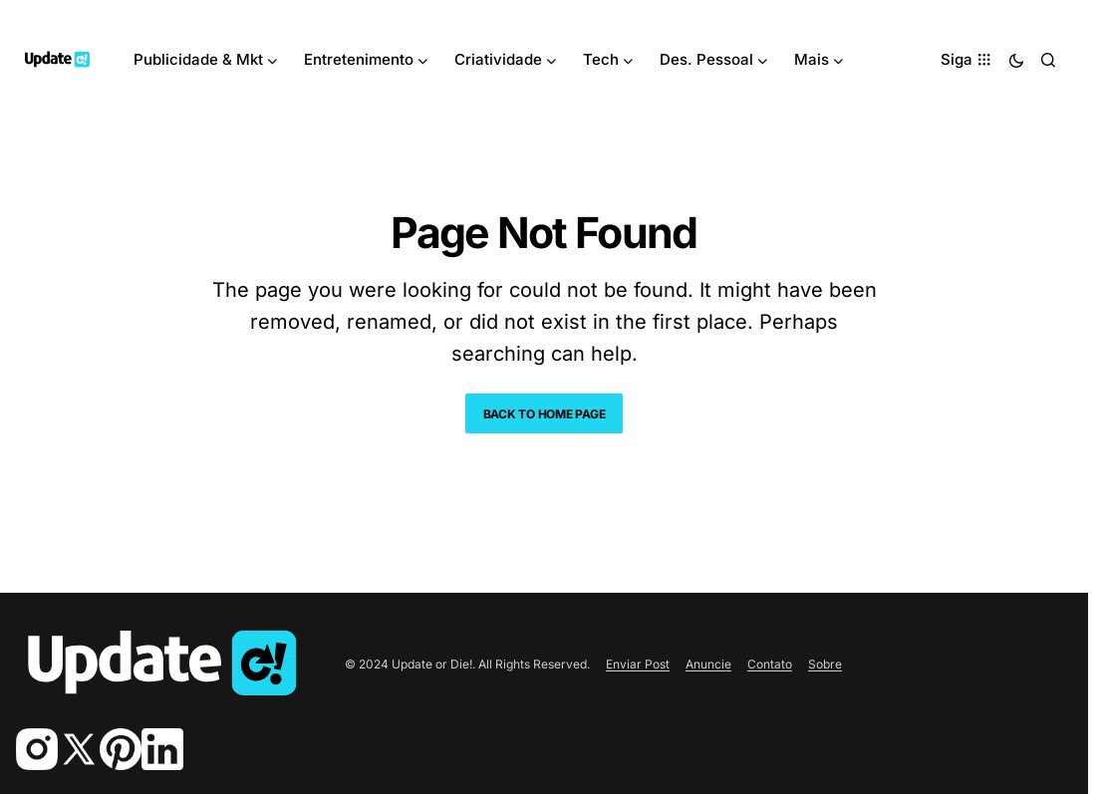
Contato (769, 664)
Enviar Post (638, 664)
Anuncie (708, 664)
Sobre (825, 664)
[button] (1016, 60)
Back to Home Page (544, 413)
